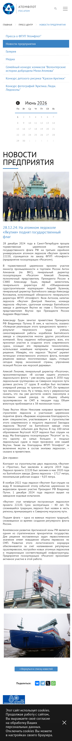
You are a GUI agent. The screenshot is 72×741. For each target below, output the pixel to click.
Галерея (11, 51)
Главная (7, 24)
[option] (14, 699)
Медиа (10, 59)
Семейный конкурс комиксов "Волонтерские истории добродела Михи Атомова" (36, 69)
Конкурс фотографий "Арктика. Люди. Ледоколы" (31, 87)
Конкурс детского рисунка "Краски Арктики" (35, 78)
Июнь (30, 103)
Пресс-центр (26, 24)
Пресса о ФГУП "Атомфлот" (23, 36)
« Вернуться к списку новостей (36, 669)
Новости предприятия (52, 24)
